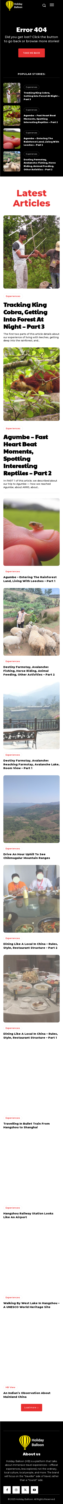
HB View (10, 1387)
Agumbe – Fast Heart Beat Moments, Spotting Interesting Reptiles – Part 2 (41, 118)
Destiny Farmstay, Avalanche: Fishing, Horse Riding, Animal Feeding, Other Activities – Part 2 (40, 164)
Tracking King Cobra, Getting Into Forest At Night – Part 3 (41, 96)
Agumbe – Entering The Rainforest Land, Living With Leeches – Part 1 (41, 141)
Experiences (31, 87)
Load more (31, 1407)
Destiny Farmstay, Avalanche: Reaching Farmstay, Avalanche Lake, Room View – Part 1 (31, 764)
